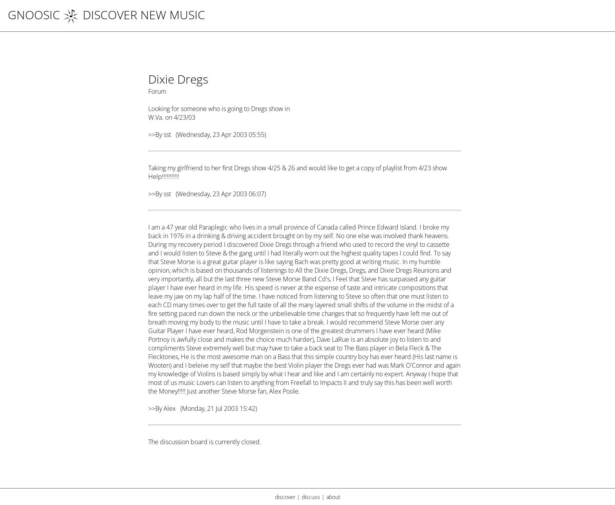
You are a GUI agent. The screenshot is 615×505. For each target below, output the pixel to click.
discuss (311, 497)
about (333, 497)
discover (285, 497)
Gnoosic (34, 15)
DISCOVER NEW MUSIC (134, 15)
